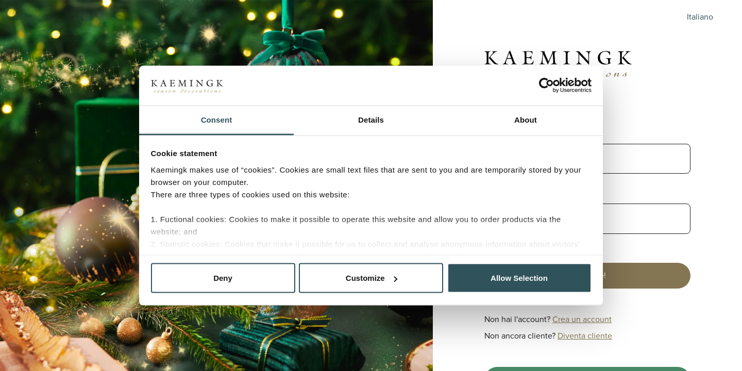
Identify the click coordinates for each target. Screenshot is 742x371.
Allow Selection (519, 278)
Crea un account (582, 319)
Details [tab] (371, 119)
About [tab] (525, 119)
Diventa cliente (585, 336)
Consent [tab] (216, 119)
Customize (371, 278)
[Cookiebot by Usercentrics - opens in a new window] (546, 85)
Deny (222, 278)
